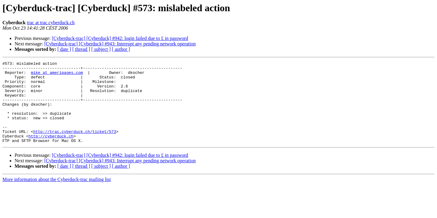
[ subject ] (101, 49)
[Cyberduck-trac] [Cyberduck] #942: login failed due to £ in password (120, 38)
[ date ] (64, 49)
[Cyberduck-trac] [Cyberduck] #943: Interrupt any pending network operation (120, 43)
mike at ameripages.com (57, 75)
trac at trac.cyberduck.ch (50, 22)
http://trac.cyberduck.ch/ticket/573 (74, 146)
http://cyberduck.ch (51, 151)
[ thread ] (81, 49)
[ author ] (121, 49)
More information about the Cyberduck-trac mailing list (56, 195)
